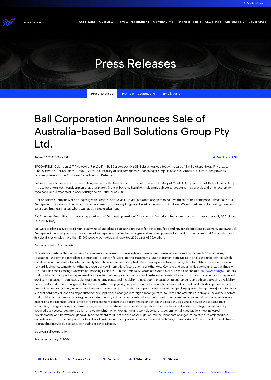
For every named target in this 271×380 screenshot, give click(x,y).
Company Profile (79, 358)
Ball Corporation (52, 371)
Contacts (110, 358)
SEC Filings (213, 21)
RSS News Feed (140, 358)
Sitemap (170, 358)
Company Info (163, 21)
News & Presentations (133, 21)
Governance (257, 21)
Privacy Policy (165, 372)
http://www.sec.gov (211, 271)
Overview (106, 21)
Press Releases (102, 93)
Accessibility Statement (224, 372)
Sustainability (234, 21)
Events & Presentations (138, 93)
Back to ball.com (255, 3)
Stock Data (87, 21)
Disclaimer (184, 372)
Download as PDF (224, 157)
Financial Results (189, 21)
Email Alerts (171, 93)
